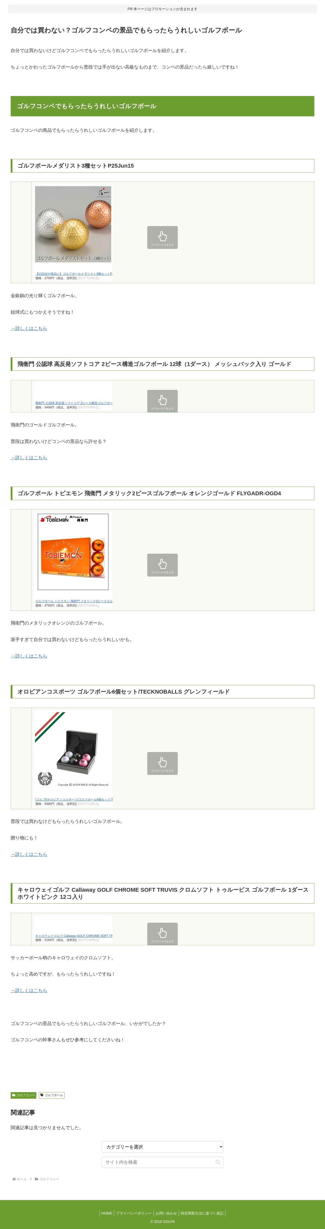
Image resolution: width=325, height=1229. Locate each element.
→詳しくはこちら (29, 328)
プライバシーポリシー (133, 1213)
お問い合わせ (167, 1213)
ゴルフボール (51, 1095)
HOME (105, 1213)
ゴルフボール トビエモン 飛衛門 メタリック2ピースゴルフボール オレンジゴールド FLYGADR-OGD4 (105, 601)
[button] (218, 1162)
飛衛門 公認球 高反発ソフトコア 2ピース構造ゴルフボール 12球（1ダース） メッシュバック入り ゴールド (108, 403)
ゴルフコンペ (23, 1095)
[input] (162, 1162)
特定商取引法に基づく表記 (204, 1213)
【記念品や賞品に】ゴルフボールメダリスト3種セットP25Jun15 (79, 274)
